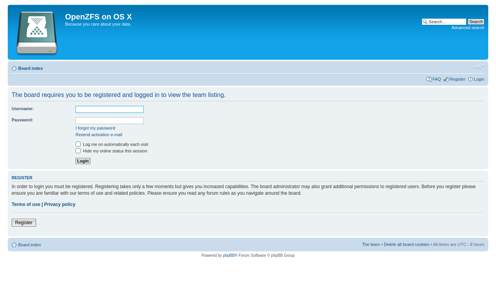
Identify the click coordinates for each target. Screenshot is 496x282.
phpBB (228, 255)
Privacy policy (60, 204)
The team (371, 244)
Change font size (478, 66)
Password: (22, 120)
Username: (23, 108)
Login (479, 79)
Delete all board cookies (406, 244)
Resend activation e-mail (99, 134)
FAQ (436, 79)
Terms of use (26, 204)
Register (457, 79)
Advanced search (467, 27)
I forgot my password (95, 128)
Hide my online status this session (111, 151)
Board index (30, 68)
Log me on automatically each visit (112, 144)
